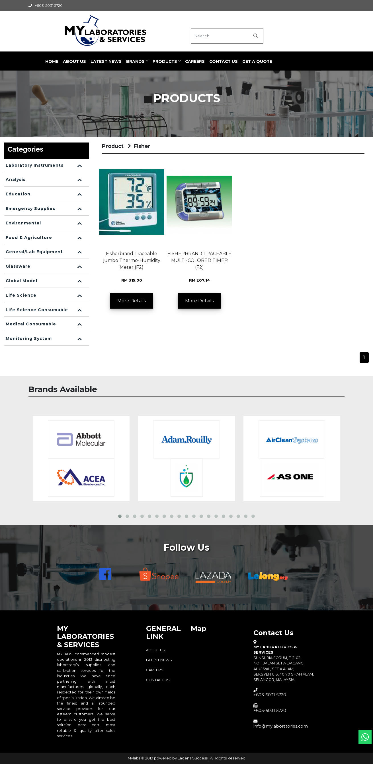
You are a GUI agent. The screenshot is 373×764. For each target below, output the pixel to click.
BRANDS (135, 61)
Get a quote (257, 61)
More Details (131, 300)
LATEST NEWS (106, 61)
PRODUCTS (165, 61)
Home (52, 61)
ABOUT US (74, 61)
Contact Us (224, 61)
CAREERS (195, 61)
